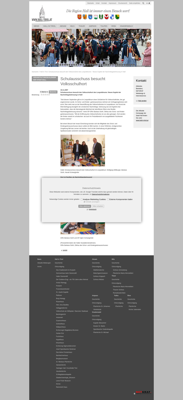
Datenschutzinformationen (100, 194)
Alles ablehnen (84, 206)
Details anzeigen (92, 202)
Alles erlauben (98, 206)
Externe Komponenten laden (120, 199)
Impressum (92, 209)
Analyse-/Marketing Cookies (94, 199)
